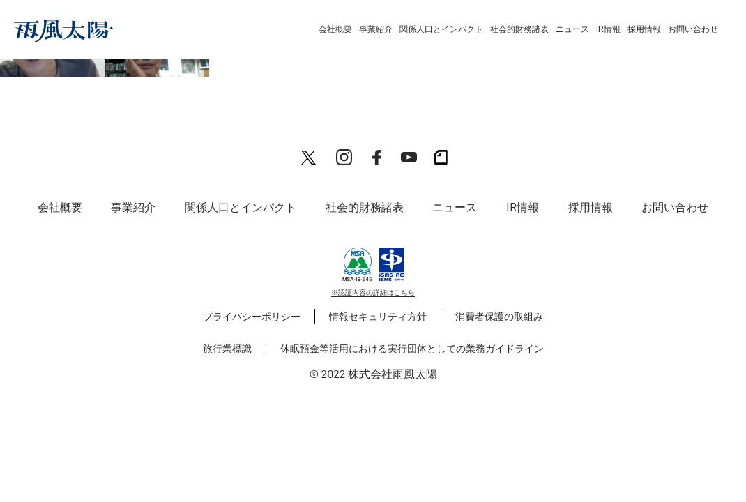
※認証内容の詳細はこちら (373, 292)
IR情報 (608, 29)
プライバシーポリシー (251, 316)
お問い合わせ (693, 29)
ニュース (572, 29)
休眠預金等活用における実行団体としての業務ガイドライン (412, 348)
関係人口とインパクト (441, 29)
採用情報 (644, 29)
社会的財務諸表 (519, 29)
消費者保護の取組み (499, 316)
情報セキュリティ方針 (378, 316)
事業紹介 (376, 29)
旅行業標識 (227, 348)
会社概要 (335, 29)
